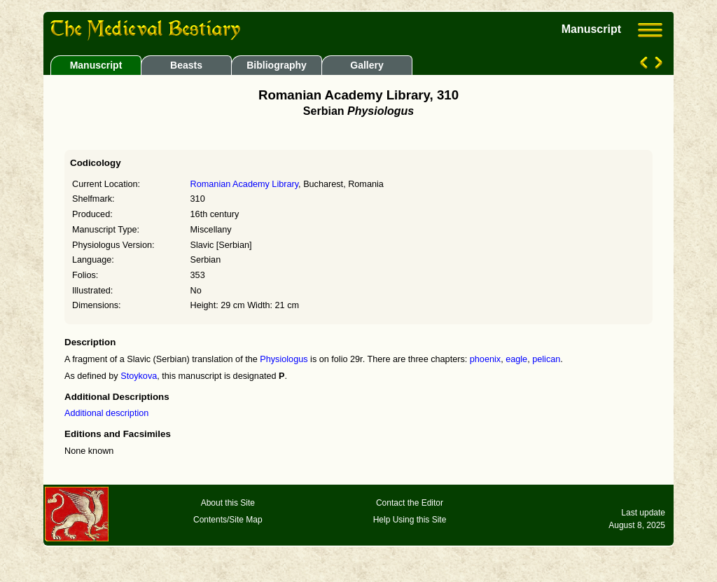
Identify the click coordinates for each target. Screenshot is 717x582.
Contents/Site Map (228, 520)
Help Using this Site (410, 520)
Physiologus (283, 359)
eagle (516, 359)
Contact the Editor (409, 503)
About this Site (228, 503)
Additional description (106, 413)
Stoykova (138, 376)
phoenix (485, 359)
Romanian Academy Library (244, 184)
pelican (546, 359)
